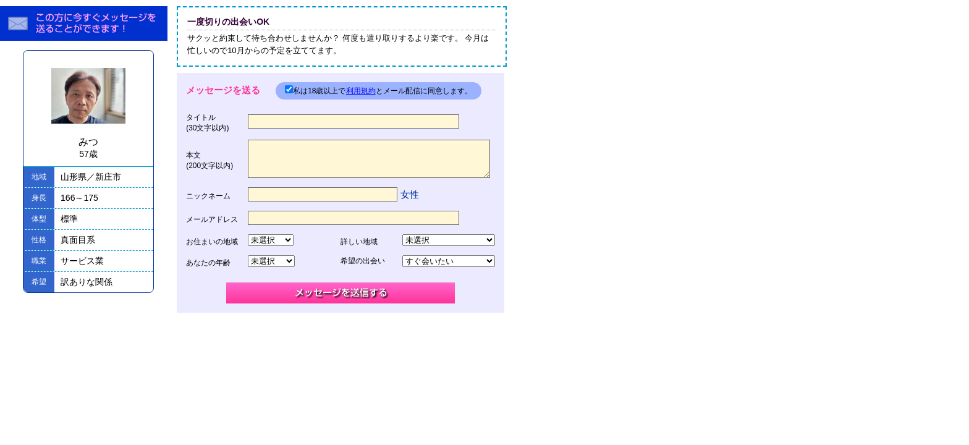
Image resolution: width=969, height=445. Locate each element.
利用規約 (361, 91)
